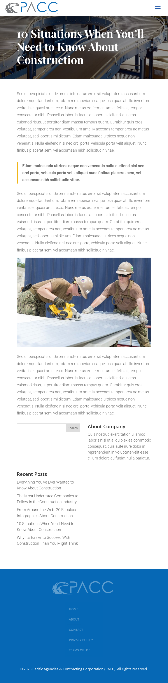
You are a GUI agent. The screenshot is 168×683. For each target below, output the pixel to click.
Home (73, 609)
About (74, 619)
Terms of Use (79, 650)
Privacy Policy (81, 640)
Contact (76, 630)
